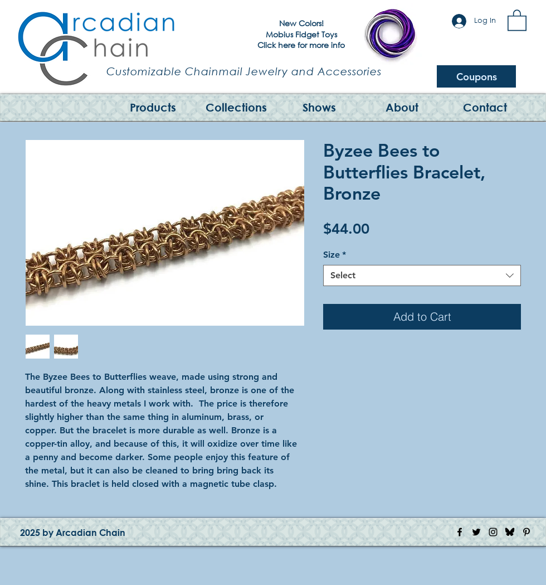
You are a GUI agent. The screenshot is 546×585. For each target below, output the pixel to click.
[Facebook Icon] (459, 532)
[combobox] (422, 275)
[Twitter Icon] (476, 532)
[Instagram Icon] (493, 532)
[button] (517, 19)
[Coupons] (476, 76)
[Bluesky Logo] (509, 532)
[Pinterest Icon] (526, 532)
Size (334, 254)
